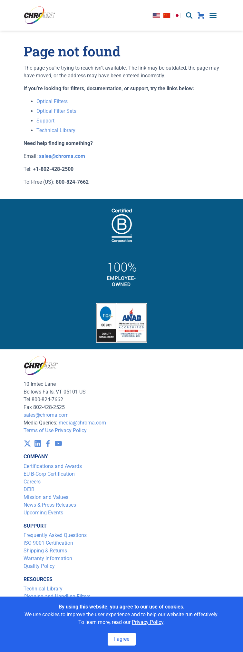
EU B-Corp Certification (49, 474)
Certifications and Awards (53, 466)
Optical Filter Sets (56, 111)
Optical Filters (52, 101)
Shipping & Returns (45, 551)
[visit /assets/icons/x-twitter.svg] (27, 443)
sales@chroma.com (46, 415)
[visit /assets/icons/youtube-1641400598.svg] (58, 443)
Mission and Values (46, 497)
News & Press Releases (50, 505)
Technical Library (55, 130)
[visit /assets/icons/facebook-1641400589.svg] (48, 443)
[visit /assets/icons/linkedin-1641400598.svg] (38, 443)
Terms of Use (38, 430)
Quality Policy (39, 566)
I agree (121, 639)
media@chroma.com (82, 423)
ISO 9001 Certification (48, 543)
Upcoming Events (43, 513)
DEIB (29, 489)
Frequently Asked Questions (55, 535)
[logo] (40, 15)
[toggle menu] (213, 15)
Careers (32, 482)
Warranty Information (48, 558)
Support (45, 121)
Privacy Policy (71, 430)
